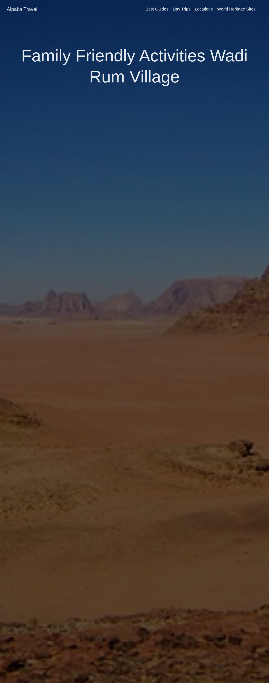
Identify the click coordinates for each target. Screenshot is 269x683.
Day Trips (181, 9)
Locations (204, 9)
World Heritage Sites (236, 9)
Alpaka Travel (22, 9)
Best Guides (157, 9)
